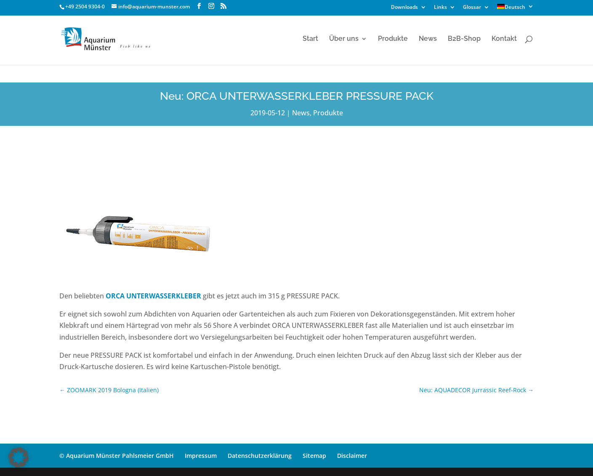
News (428, 39)
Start (310, 39)
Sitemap (314, 456)
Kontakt (504, 39)
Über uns (344, 39)
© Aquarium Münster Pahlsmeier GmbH (116, 456)
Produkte (393, 39)
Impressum (201, 456)
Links (440, 8)
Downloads (404, 8)
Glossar (472, 8)
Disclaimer (352, 456)
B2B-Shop (464, 39)
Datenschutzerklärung (260, 456)
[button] (18, 457)
